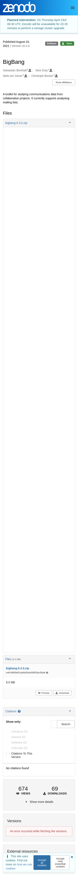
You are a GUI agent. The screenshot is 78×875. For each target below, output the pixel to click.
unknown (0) (19, 748)
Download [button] (62, 693)
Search (65, 724)
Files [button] (38, 659)
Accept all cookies (41, 862)
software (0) (19, 742)
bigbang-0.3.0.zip (17, 668)
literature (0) (19, 731)
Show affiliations (64, 82)
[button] (39, 123)
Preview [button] (43, 693)
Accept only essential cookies (60, 862)
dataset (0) (18, 737)
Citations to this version (21, 755)
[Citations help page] (19, 711)
